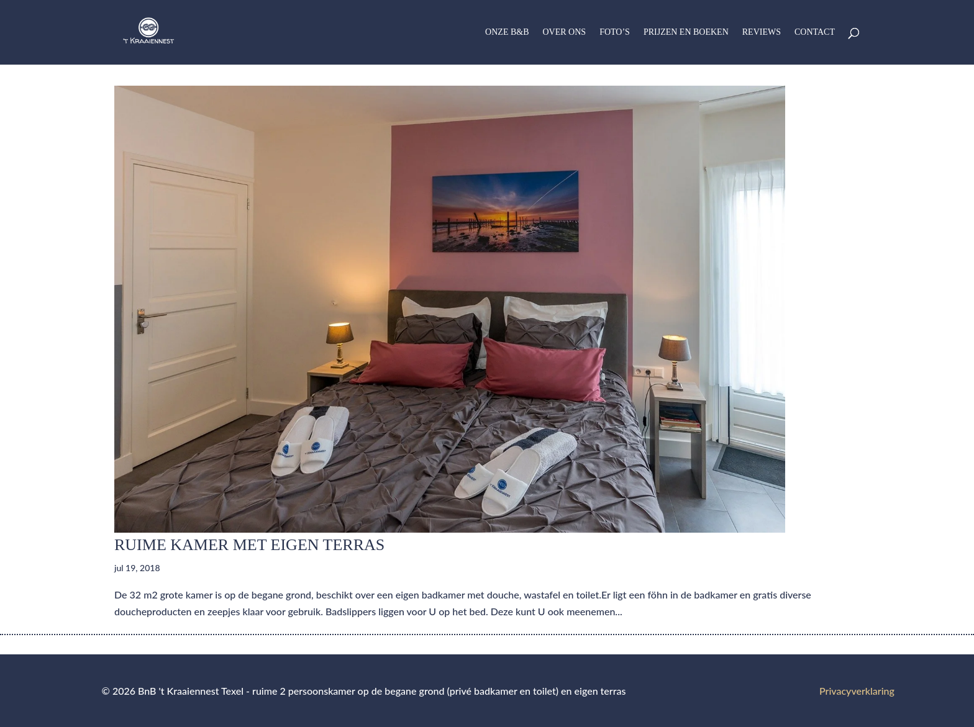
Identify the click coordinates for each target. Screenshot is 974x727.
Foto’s (614, 32)
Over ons (564, 32)
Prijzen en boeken (686, 32)
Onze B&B (507, 32)
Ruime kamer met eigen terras (249, 545)
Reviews (761, 32)
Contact (814, 32)
